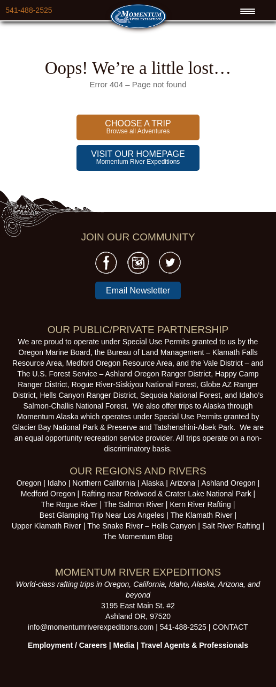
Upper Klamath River (46, 526)
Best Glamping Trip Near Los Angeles (102, 515)
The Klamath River (202, 515)
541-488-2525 (28, 10)
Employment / (53, 645)
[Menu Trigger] (247, 11)
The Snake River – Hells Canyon (141, 526)
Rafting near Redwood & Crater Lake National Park (166, 493)
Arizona (182, 483)
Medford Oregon (48, 493)
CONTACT (230, 627)
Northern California (103, 483)
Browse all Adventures (138, 127)
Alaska (152, 483)
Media (124, 645)
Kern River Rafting (200, 504)
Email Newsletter (138, 290)
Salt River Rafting (231, 526)
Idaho (57, 483)
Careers (93, 645)
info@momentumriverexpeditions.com (91, 627)
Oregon (29, 483)
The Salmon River (134, 504)
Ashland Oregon (229, 483)
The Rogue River (69, 504)
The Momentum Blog (138, 536)
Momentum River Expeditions (138, 157)
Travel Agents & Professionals (194, 645)
